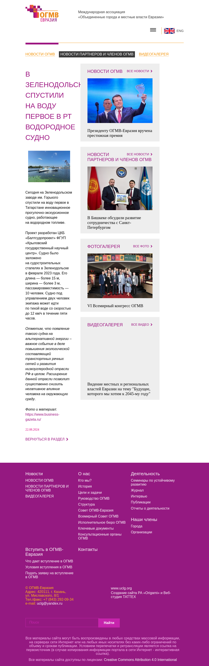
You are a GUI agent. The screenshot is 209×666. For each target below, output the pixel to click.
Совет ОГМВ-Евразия (96, 508)
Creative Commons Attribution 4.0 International (140, 657)
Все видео (142, 322)
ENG (180, 30)
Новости (34, 471)
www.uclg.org (121, 586)
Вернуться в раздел (46, 437)
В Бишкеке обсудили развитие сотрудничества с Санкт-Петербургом (114, 220)
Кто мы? (85, 479)
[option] (49, 164)
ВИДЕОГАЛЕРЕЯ (39, 494)
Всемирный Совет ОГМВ (98, 514)
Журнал (137, 488)
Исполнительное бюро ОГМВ (102, 520)
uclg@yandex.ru (49, 601)
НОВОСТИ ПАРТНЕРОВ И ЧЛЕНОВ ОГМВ (47, 486)
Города (136, 524)
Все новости (140, 69)
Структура (86, 503)
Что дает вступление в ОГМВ (49, 559)
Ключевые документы (96, 526)
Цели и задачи (90, 490)
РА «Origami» (149, 591)
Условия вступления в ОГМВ (48, 565)
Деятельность (145, 471)
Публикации (141, 500)
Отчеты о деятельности (150, 506)
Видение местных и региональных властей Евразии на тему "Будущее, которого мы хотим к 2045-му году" (119, 387)
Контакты (88, 547)
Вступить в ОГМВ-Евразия (44, 550)
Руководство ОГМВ (94, 497)
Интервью (139, 494)
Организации (141, 530)
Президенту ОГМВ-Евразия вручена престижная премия (119, 131)
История (85, 484)
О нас (84, 471)
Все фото (143, 244)
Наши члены (144, 517)
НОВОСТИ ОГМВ (39, 479)
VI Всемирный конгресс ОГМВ (115, 303)
